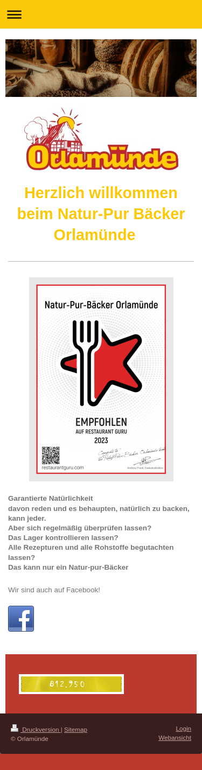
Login (183, 728)
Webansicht (174, 737)
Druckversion (36, 729)
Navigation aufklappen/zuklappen (101, 14)
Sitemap (75, 729)
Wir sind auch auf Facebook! (54, 590)
